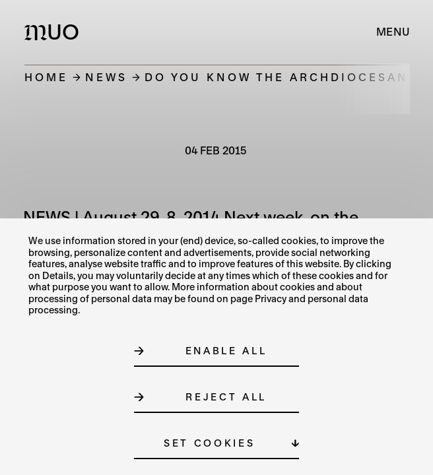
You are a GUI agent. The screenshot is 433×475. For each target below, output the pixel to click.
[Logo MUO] (54, 31)
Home (46, 77)
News (106, 77)
